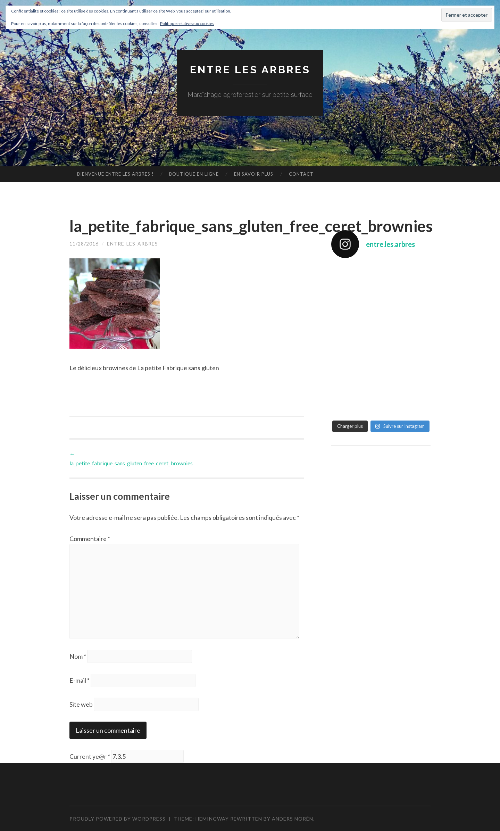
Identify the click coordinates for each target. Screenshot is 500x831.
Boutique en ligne (194, 174)
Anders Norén (292, 819)
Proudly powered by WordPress (117, 819)
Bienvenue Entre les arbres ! (115, 174)
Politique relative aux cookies (187, 23)
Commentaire (89, 538)
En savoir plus (253, 174)
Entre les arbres (250, 70)
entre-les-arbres (132, 244)
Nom (77, 656)
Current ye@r (89, 756)
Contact (301, 174)
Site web (81, 704)
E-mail (79, 680)
